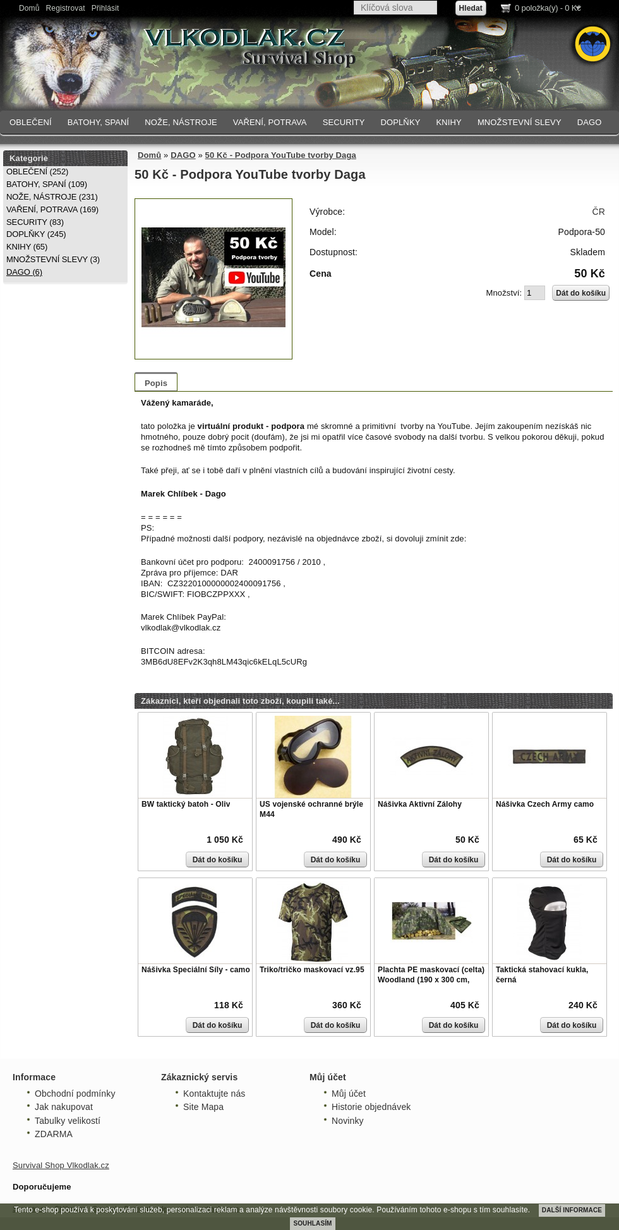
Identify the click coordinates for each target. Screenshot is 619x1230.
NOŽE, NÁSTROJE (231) (52, 197)
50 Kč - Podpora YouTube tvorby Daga (280, 155)
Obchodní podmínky (75, 1093)
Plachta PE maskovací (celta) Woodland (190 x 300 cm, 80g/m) (431, 979)
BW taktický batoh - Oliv (185, 804)
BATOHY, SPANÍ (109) (46, 184)
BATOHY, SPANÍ (98, 122)
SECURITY (344, 122)
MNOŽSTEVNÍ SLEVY (520, 122)
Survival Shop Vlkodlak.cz (61, 1165)
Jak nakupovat (64, 1107)
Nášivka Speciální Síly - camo (195, 969)
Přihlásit (105, 8)
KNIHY (448, 122)
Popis (156, 383)
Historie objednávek (371, 1107)
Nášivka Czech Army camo (545, 804)
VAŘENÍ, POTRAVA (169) (52, 209)
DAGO (589, 122)
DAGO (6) (24, 272)
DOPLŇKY (400, 122)
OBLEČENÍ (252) (37, 171)
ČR (598, 212)
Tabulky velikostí (67, 1121)
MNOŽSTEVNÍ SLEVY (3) (53, 259)
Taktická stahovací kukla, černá (542, 974)
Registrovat (65, 8)
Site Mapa (203, 1107)
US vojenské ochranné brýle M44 (311, 809)
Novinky (348, 1121)
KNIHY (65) (26, 246)
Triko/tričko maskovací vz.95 (312, 969)
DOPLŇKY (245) (36, 234)
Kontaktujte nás (214, 1093)
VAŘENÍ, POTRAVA (270, 122)
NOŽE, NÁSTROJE (181, 122)
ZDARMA (54, 1134)
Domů (29, 8)
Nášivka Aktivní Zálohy (420, 804)
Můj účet (349, 1093)
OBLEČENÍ (30, 122)
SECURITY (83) (35, 222)
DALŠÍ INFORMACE (572, 1210)
